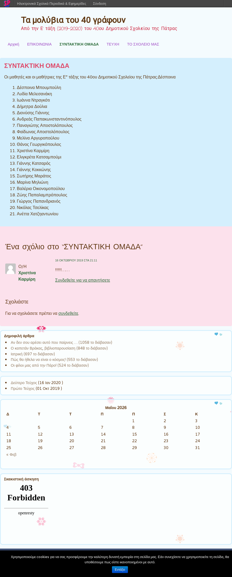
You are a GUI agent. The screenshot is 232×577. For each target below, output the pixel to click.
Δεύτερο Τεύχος (24, 382)
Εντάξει (120, 569)
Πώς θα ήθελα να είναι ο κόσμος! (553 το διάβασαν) (54, 359)
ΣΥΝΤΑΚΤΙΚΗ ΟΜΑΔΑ (79, 44)
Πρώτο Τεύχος (23, 388)
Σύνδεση (99, 4)
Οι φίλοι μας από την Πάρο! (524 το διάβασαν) (50, 365)
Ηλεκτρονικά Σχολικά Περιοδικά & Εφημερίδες (51, 4)
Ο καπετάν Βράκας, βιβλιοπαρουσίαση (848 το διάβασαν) (59, 348)
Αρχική (13, 44)
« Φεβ (11, 454)
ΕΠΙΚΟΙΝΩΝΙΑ (39, 44)
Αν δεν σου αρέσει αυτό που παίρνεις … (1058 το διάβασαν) (61, 342)
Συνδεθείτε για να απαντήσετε (82, 280)
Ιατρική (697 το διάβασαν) (33, 353)
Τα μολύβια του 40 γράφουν (73, 20)
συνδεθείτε (68, 313)
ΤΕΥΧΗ (113, 44)
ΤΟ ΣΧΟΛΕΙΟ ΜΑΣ (143, 44)
